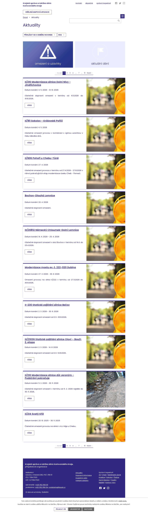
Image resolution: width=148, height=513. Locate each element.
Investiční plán (81, 479)
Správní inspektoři (104, 3)
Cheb (104, 476)
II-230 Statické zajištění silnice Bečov (47, 306)
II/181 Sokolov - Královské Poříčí (44, 122)
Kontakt (79, 3)
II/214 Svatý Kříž (34, 415)
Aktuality (79, 474)
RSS (63, 35)
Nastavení (88, 509)
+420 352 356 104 (41, 489)
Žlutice (116, 479)
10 (84, 74)
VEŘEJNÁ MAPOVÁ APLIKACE (39, 12)
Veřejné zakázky (82, 482)
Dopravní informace (84, 477)
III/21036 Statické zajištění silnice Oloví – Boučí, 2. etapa (53, 342)
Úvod (25, 18)
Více (30, 106)
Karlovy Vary (110, 484)
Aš (100, 476)
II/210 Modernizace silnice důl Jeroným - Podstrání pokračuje (49, 378)
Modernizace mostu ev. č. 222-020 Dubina (50, 269)
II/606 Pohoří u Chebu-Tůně (42, 159)
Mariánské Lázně (114, 476)
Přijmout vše (61, 509)
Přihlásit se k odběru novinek (40, 35)
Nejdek (101, 484)
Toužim (113, 481)
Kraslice (102, 479)
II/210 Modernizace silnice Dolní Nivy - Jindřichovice (48, 85)
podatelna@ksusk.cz (57, 489)
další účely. (123, 501)
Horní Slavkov (104, 481)
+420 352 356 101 (41, 486)
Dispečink (89, 3)
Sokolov (109, 479)
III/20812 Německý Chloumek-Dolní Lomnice (52, 231)
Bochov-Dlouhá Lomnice (40, 197)
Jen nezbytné (75, 509)
